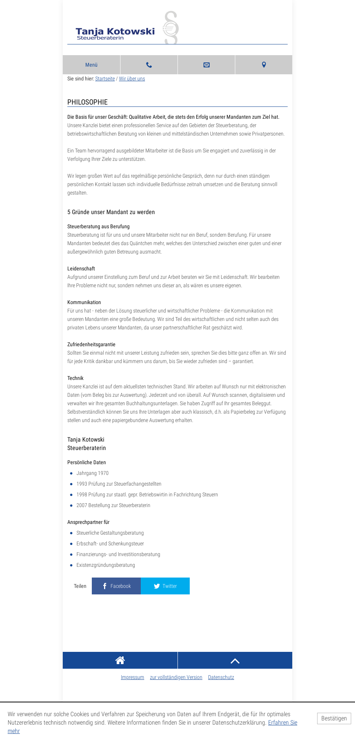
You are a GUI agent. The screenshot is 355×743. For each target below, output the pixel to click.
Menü (91, 65)
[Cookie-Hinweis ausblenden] (334, 718)
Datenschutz (221, 677)
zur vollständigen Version (176, 677)
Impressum (132, 677)
